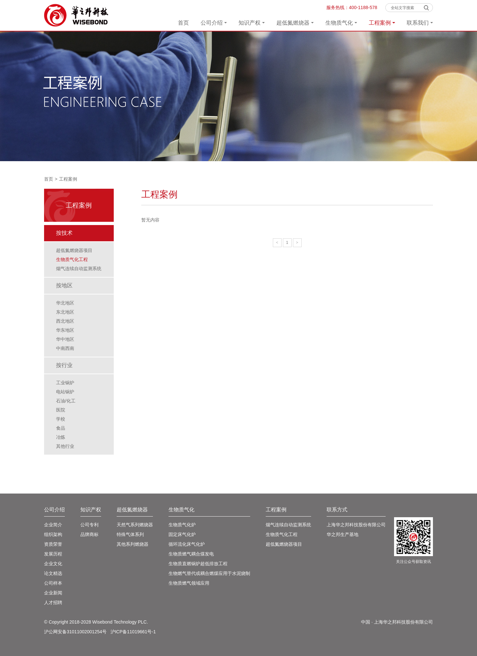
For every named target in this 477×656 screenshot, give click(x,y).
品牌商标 (89, 534)
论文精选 (53, 573)
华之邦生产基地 (342, 534)
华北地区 (65, 302)
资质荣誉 (53, 544)
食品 (60, 428)
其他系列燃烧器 (132, 544)
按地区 (64, 285)
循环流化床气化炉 (187, 544)
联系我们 (420, 23)
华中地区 (65, 339)
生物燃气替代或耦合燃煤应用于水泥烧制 (209, 573)
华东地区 (65, 330)
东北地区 (65, 312)
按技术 (64, 233)
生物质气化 (341, 23)
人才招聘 (53, 602)
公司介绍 (214, 23)
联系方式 (337, 509)
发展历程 (53, 553)
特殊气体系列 (130, 534)
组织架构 (53, 534)
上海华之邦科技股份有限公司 (356, 524)
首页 (183, 23)
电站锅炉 (65, 391)
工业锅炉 (65, 382)
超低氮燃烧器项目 (74, 250)
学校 (60, 419)
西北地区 (65, 321)
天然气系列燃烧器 (135, 524)
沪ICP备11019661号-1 (133, 631)
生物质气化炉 (182, 524)
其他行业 (65, 446)
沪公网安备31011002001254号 (75, 631)
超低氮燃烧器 (295, 23)
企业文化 (53, 563)
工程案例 (382, 23)
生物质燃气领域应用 (189, 583)
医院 (60, 409)
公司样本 (53, 583)
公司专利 (89, 524)
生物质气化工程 (72, 259)
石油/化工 (66, 400)
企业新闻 (53, 592)
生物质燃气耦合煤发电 (191, 553)
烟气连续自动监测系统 (78, 268)
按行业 (64, 365)
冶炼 (60, 437)
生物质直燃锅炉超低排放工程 (198, 563)
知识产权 (251, 23)
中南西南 (65, 348)
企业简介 (53, 524)
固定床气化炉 (182, 534)
